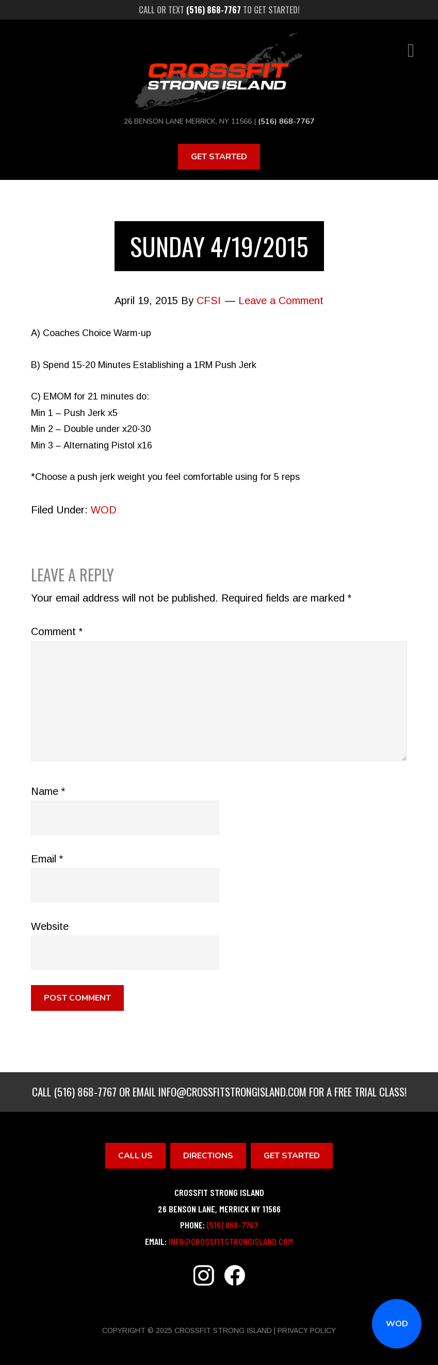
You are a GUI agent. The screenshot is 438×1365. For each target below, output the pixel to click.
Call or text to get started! (219, 10)
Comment (57, 631)
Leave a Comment (280, 300)
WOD (397, 1323)
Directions (208, 1155)
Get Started (219, 156)
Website (50, 925)
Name (48, 790)
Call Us (135, 1155)
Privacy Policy (307, 1330)
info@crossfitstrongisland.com (232, 1091)
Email (47, 858)
